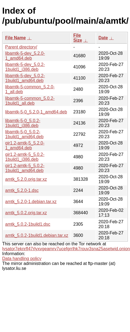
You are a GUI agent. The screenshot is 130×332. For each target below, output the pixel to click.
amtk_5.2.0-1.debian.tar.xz (31, 201)
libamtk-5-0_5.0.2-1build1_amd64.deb (24, 134)
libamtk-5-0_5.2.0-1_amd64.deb (36, 112)
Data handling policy (21, 258)
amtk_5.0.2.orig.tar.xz (26, 212)
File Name (15, 37)
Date (103, 37)
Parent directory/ (21, 47)
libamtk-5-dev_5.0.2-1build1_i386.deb (25, 67)
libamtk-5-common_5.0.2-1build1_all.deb (30, 100)
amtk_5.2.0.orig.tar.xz (26, 179)
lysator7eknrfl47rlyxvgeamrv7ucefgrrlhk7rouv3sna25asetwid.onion (66, 248)
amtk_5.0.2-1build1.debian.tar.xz (36, 235)
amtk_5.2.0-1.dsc (22, 190)
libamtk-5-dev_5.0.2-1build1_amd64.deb (25, 78)
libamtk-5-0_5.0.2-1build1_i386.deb (22, 123)
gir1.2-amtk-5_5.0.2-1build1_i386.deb (24, 157)
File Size (77, 38)
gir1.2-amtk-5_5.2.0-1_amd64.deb (24, 145)
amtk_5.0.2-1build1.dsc (27, 224)
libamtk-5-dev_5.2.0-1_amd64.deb (25, 56)
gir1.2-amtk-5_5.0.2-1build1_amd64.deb (24, 168)
